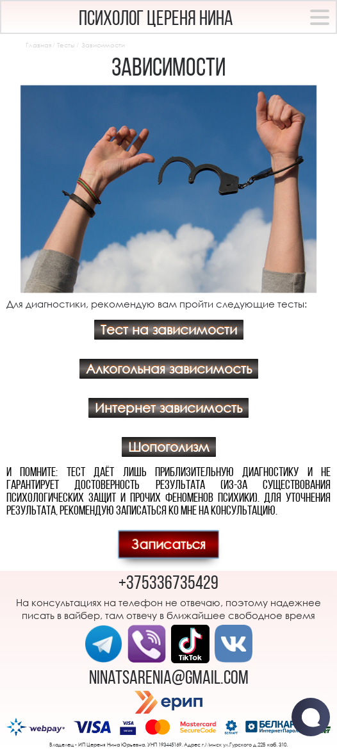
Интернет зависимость (168, 407)
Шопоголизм (169, 447)
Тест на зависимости (169, 329)
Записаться (168, 544)
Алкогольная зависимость (169, 368)
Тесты (66, 45)
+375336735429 (168, 584)
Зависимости (103, 45)
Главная (38, 45)
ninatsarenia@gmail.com (169, 679)
